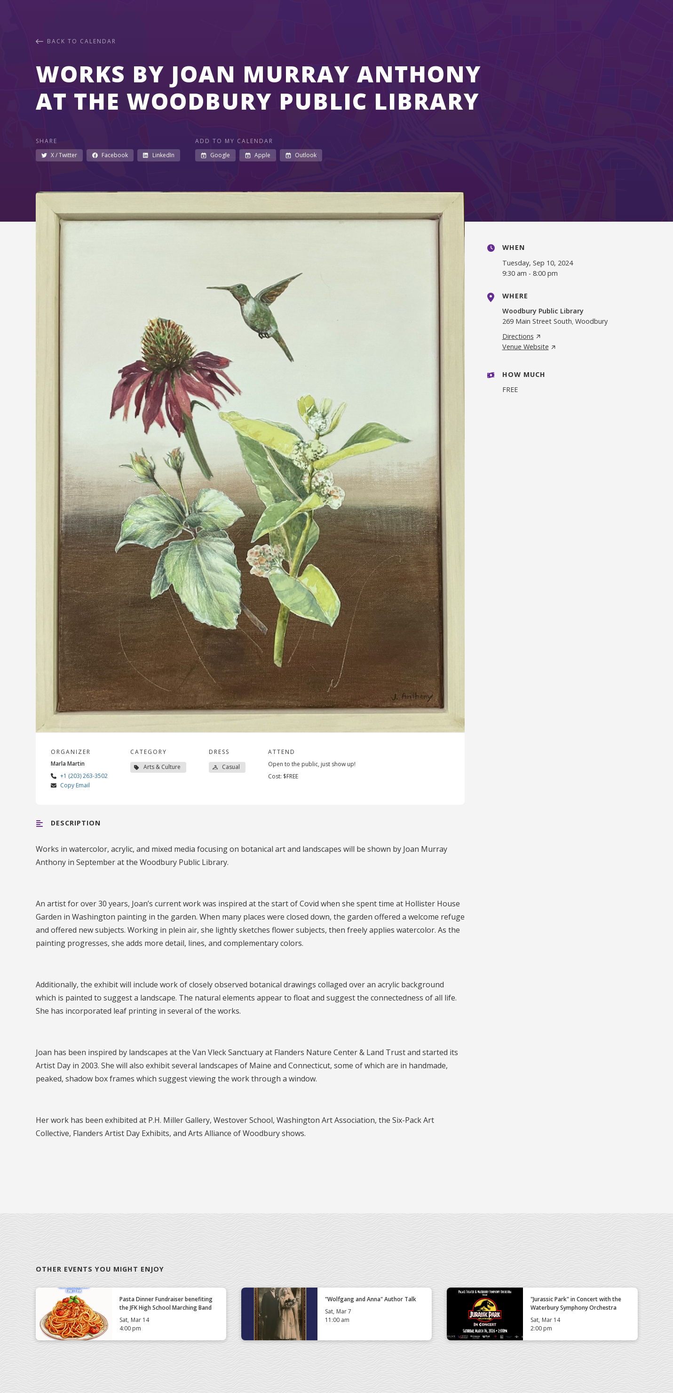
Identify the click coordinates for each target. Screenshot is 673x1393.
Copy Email (75, 785)
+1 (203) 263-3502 (84, 776)
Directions (521, 336)
